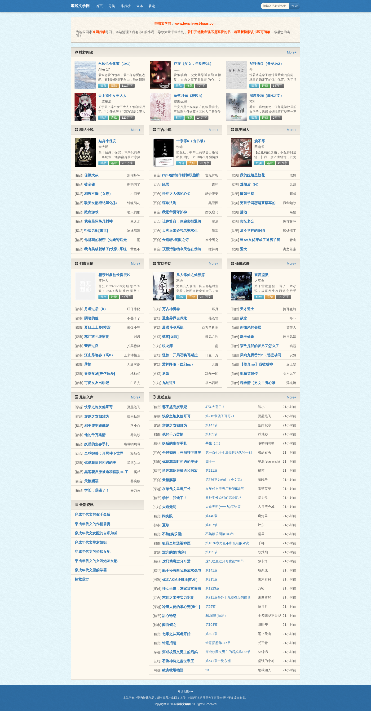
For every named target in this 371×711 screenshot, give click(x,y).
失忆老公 (247, 221)
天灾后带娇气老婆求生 (180, 230)
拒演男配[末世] (96, 230)
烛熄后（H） (250, 184)
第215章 (211, 579)
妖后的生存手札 (96, 444)
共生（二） (213, 443)
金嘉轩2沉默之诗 (175, 240)
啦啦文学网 (80, 6)
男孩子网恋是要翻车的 (257, 203)
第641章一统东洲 (218, 661)
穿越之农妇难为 (96, 416)
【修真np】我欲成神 (256, 364)
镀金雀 (89, 184)
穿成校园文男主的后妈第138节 (228, 652)
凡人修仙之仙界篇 (190, 275)
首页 (99, 6)
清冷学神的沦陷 (252, 230)
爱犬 (243, 249)
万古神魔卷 (171, 309)
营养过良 (91, 346)
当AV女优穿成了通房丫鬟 (260, 240)
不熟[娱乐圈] (172, 534)
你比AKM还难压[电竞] (179, 579)
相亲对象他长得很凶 (114, 275)
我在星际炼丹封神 (98, 221)
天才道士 (247, 309)
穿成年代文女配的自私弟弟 (96, 533)
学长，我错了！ (96, 490)
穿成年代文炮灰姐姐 (91, 542)
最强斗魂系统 (172, 327)
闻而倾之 (169, 625)
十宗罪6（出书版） (191, 141)
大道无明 (169, 507)
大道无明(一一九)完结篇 (223, 507)
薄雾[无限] (170, 337)
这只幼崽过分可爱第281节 (224, 561)
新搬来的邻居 (250, 327)
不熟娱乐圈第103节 (219, 534)
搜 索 (294, 6)
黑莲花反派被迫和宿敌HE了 (106, 472)
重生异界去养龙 (174, 318)
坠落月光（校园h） (189, 96)
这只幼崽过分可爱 (176, 561)
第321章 (211, 470)
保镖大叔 (91, 175)
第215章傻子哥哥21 (219, 416)
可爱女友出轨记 (96, 383)
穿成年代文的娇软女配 (92, 552)
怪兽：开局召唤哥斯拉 (180, 355)
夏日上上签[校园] (97, 327)
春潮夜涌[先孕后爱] (99, 373)
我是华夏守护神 (174, 212)
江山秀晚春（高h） (99, 355)
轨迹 (152, 6)
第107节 (211, 525)
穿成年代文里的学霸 (91, 570)
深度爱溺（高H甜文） (266, 96)
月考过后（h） (96, 309)
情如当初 (247, 194)
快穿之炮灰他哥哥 (98, 407)
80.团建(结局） (216, 615)
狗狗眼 (167, 516)
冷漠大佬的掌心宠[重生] (181, 607)
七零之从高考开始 (176, 634)
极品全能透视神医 (176, 543)
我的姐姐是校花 (252, 175)
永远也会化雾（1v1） (115, 64)
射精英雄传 (249, 373)
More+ (291, 52)
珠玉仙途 (247, 337)
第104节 (211, 624)
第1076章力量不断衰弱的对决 (227, 543)
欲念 (243, 318)
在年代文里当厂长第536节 (224, 489)
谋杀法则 (169, 203)
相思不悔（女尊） (98, 194)
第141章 (211, 570)
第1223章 (212, 588)
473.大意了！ (215, 407)
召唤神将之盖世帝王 (178, 661)
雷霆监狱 (261, 275)
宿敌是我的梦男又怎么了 (259, 346)
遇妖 (165, 373)
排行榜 (126, 6)
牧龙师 (167, 346)
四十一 (210, 461)
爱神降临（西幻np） (178, 364)
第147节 (211, 425)
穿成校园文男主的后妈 (180, 652)
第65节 (210, 606)
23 (207, 670)
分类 (111, 6)
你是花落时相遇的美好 (180, 462)
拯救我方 (82, 579)
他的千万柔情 (95, 435)
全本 (139, 6)
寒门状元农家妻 (96, 337)
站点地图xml (186, 691)
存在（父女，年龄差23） (193, 64)
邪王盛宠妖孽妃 (96, 426)
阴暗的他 (91, 318)
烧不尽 (259, 141)
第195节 (211, 552)
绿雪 (165, 184)
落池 (243, 212)
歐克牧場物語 (172, 670)
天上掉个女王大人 (112, 96)
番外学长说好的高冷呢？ (223, 498)
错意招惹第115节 (218, 643)
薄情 (87, 364)
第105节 (211, 434)
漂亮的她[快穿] (174, 552)
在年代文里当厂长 (176, 489)
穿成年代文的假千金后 (92, 514)
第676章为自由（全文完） (224, 480)
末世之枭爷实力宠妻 (178, 597)
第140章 (211, 516)
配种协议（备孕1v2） (266, 64)
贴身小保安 (107, 141)
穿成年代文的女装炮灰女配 (96, 561)
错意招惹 (169, 643)
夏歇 (165, 525)
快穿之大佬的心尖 (176, 194)
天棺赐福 (91, 481)
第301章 (211, 634)
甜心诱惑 (169, 616)
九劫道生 (169, 383)
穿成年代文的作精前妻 (92, 524)
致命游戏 (91, 212)
